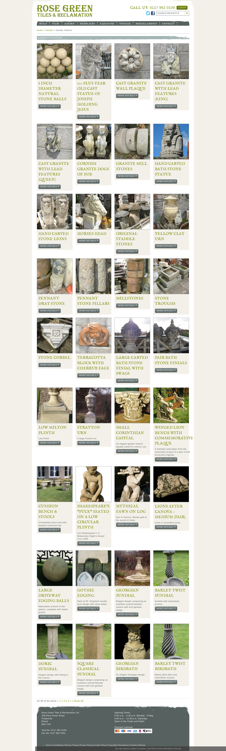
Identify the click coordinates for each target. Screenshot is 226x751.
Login (182, 8)
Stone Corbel (54, 357)
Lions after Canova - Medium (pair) (170, 511)
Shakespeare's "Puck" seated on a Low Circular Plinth (93, 517)
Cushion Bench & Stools (48, 511)
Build (43, 23)
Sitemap (141, 745)
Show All (78, 701)
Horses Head (91, 233)
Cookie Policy (100, 745)
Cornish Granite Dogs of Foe (93, 169)
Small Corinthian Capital (130, 432)
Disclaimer (123, 745)
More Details (50, 106)
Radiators (107, 23)
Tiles (55, 23)
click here (151, 749)
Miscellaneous (146, 23)
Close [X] (177, 749)
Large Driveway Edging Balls (53, 595)
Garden (69, 23)
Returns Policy (71, 745)
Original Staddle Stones (127, 239)
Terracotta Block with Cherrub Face (93, 363)
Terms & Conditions (54, 745)
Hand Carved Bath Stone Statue (170, 169)
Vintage (125, 23)
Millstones (129, 298)
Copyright (112, 745)
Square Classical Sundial (88, 669)
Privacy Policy (86, 745)
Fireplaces (87, 23)
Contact (168, 23)
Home (40, 30)
